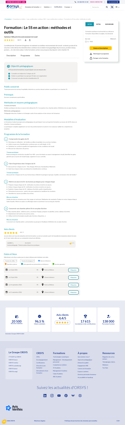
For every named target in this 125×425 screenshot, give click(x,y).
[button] (4, 421)
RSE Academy (57, 376)
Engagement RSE (83, 365)
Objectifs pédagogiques (22, 66)
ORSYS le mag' (13, 371)
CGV (118, 421)
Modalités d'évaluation (15, 119)
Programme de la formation (17, 134)
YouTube (105, 368)
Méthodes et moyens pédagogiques (20, 102)
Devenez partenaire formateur (87, 374)
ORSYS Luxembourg (15, 365)
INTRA (98, 24)
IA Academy (56, 368)
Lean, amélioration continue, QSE (36, 19)
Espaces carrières (83, 371)
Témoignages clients (108, 362)
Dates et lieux (10, 254)
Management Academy (60, 371)
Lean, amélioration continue (55, 19)
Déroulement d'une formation (42, 372)
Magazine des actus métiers (108, 358)
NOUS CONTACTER (96, 2)
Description (11, 55)
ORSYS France (13, 360)
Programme (25, 55)
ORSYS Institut (13, 363)
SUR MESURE (109, 24)
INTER (90, 24)
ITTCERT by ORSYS (15, 357)
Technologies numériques (61, 357)
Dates (37, 55)
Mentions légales (39, 421)
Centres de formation (84, 368)
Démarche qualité (83, 363)
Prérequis (8, 95)
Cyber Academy (58, 373)
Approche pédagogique (85, 360)
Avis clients (9, 229)
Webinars (105, 365)
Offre (38, 357)
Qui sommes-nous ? (84, 357)
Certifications (58, 7)
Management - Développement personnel (62, 361)
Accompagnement (42, 360)
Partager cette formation (99, 58)
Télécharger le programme (99, 54)
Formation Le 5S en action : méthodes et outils (77, 19)
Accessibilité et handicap (85, 377)
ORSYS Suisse (13, 368)
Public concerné (11, 87)
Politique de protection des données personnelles (81, 421)
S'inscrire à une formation (41, 367)
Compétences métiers (19, 19)
